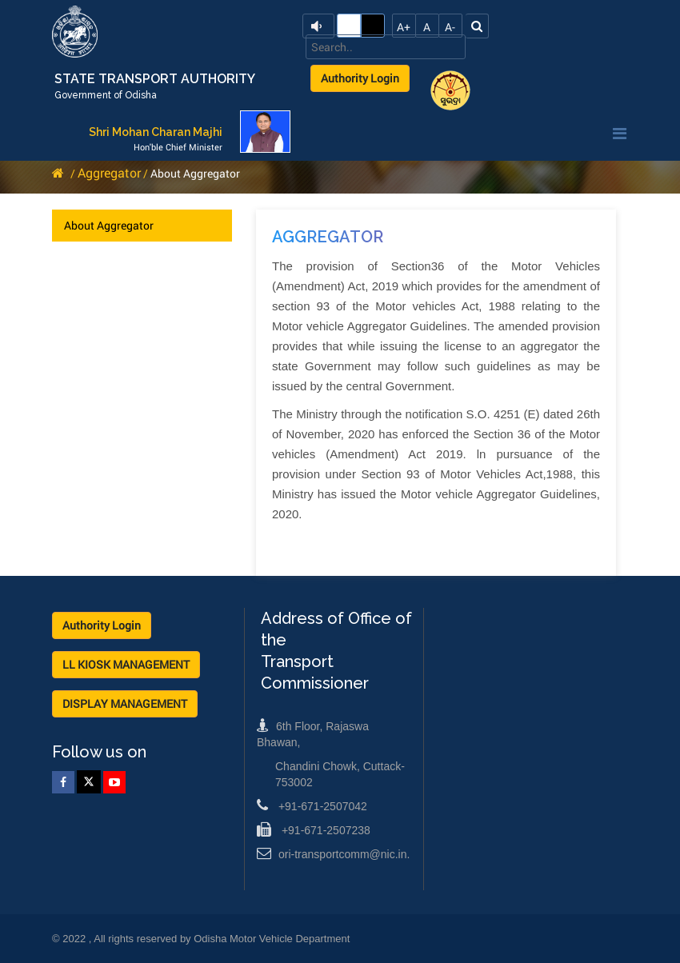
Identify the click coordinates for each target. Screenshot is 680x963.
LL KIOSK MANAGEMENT (126, 664)
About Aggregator (109, 225)
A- (450, 26)
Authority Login (360, 78)
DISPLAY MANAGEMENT (124, 703)
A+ (403, 26)
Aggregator (109, 172)
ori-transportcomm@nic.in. (333, 854)
